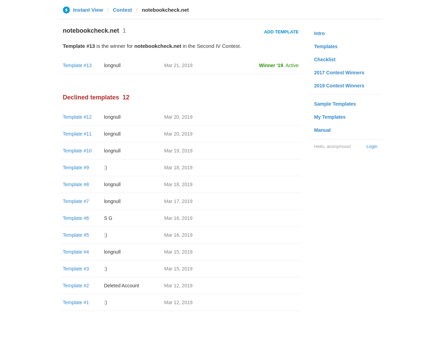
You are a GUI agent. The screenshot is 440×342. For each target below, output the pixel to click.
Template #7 (76, 201)
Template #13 (77, 65)
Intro (319, 33)
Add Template (281, 31)
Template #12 (77, 117)
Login (371, 146)
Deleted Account (121, 285)
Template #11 (77, 134)
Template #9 (76, 167)
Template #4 (76, 252)
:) (105, 167)
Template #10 (77, 150)
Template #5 (76, 235)
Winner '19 (271, 65)
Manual (322, 130)
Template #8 (76, 184)
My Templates (330, 117)
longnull (112, 65)
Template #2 (76, 285)
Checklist (325, 59)
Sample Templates (335, 104)
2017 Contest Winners (339, 72)
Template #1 (76, 302)
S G (108, 218)
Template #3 (76, 268)
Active (292, 65)
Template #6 (76, 218)
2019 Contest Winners (339, 85)
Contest (122, 10)
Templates (326, 46)
